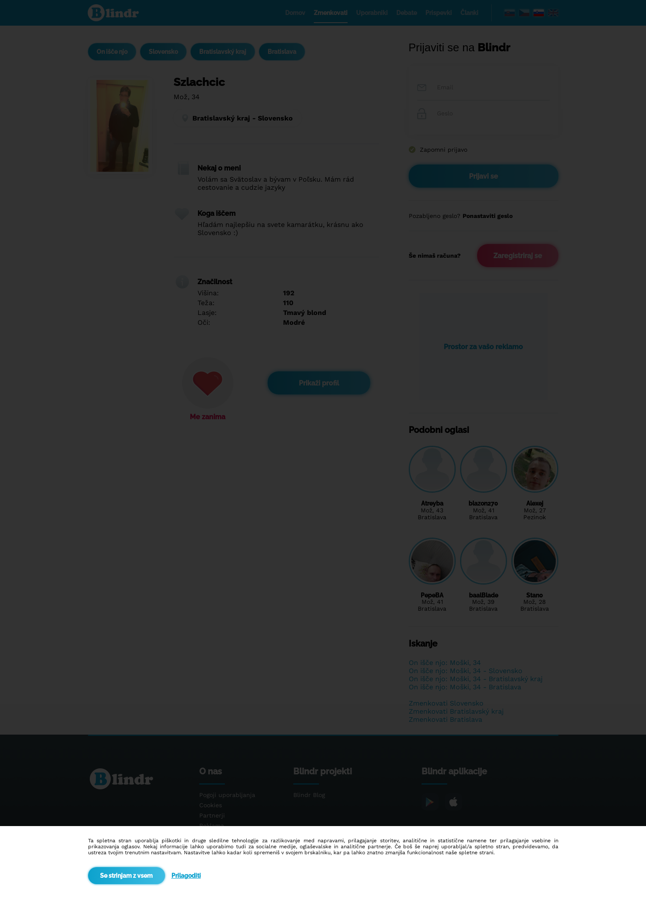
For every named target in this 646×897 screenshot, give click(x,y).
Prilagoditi (186, 875)
